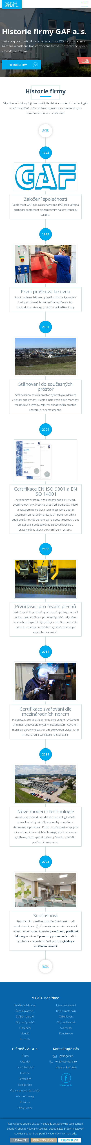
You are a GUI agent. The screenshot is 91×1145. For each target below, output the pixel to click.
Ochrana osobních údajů (25, 1091)
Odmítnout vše (44, 1139)
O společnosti (25, 1068)
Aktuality (25, 1062)
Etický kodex (25, 1108)
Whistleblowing (25, 1097)
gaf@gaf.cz (66, 1056)
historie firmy (19, 65)
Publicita (25, 1102)
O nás (25, 1056)
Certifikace (25, 1079)
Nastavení (18, 1139)
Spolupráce (25, 1085)
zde (74, 1133)
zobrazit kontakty (66, 1068)
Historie (25, 1074)
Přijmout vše (70, 1139)
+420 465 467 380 (66, 1062)
